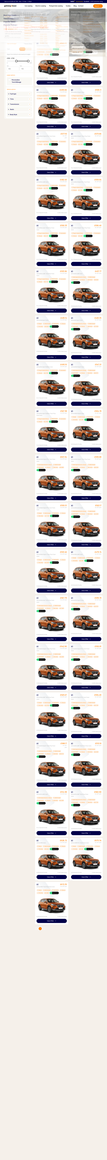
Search (97, 6)
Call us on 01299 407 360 (11, 1)
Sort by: (82, 37)
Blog (75, 6)
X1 (18, 11)
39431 (22, 11)
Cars (10, 11)
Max (21, 66)
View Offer (50, 82)
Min (8, 66)
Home (5, 11)
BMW (14, 11)
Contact (81, 6)
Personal (22, 49)
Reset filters (28, 43)
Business (28, 49)
